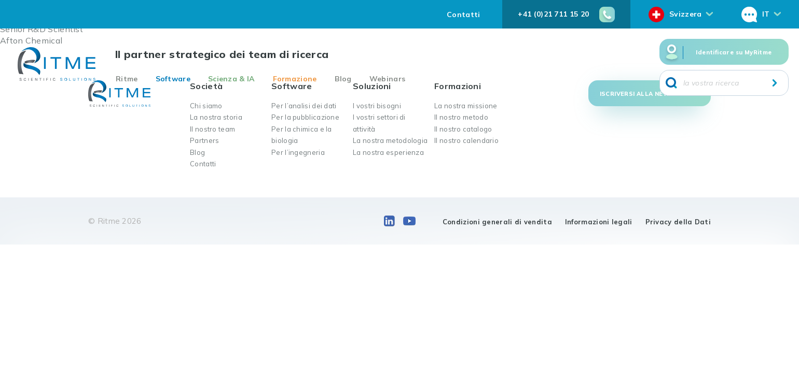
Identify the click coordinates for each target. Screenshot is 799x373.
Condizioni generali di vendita (497, 222)
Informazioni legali (598, 222)
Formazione (295, 78)
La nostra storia (216, 117)
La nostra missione (465, 106)
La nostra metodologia (390, 140)
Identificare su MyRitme (734, 52)
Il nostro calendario (466, 140)
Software (173, 78)
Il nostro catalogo (463, 129)
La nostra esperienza (388, 152)
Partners (204, 140)
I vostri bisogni (377, 106)
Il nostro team (212, 129)
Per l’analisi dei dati (304, 106)
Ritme (127, 78)
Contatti (463, 14)
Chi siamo (206, 106)
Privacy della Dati (678, 222)
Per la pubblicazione (305, 117)
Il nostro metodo (461, 117)
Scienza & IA (231, 78)
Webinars (387, 78)
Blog (343, 78)
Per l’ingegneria (298, 152)
